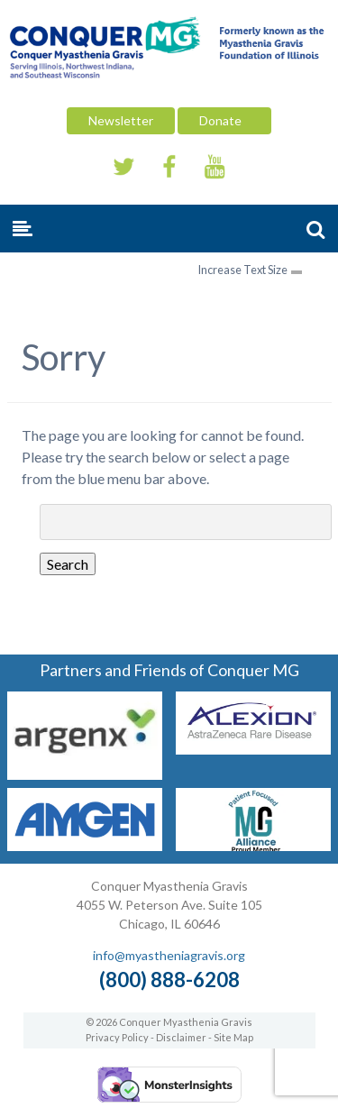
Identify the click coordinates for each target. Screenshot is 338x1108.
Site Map (233, 1037)
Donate (224, 120)
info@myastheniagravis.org (169, 955)
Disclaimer (181, 1037)
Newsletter (120, 120)
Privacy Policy (117, 1037)
